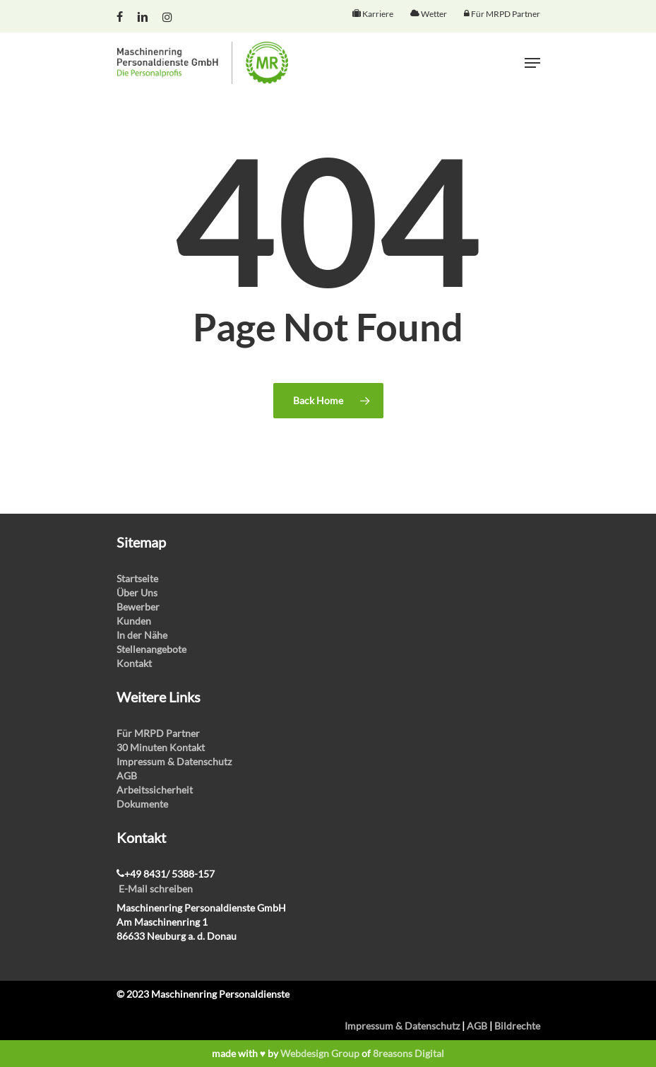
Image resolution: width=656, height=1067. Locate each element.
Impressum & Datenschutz (174, 761)
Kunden (134, 621)
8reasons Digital (408, 1053)
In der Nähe (142, 635)
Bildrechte (517, 1026)
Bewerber (138, 607)
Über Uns (137, 592)
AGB (127, 776)
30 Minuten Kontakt (161, 747)
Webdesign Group (319, 1053)
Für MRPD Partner (158, 733)
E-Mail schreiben (156, 889)
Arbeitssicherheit (155, 790)
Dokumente (142, 804)
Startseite (137, 578)
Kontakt (134, 663)
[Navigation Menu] (532, 63)
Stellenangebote (151, 649)
